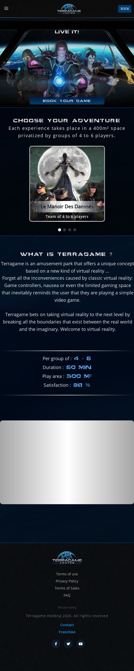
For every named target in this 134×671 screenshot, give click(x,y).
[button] (59, 229)
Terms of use (67, 574)
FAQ (67, 595)
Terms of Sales (67, 588)
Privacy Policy (67, 581)
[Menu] (6, 8)
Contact (67, 624)
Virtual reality (67, 607)
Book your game (67, 101)
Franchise (67, 631)
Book (125, 9)
